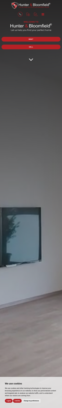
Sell (31, 47)
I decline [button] (17, 401)
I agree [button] (9, 401)
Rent (31, 39)
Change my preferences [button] (31, 401)
